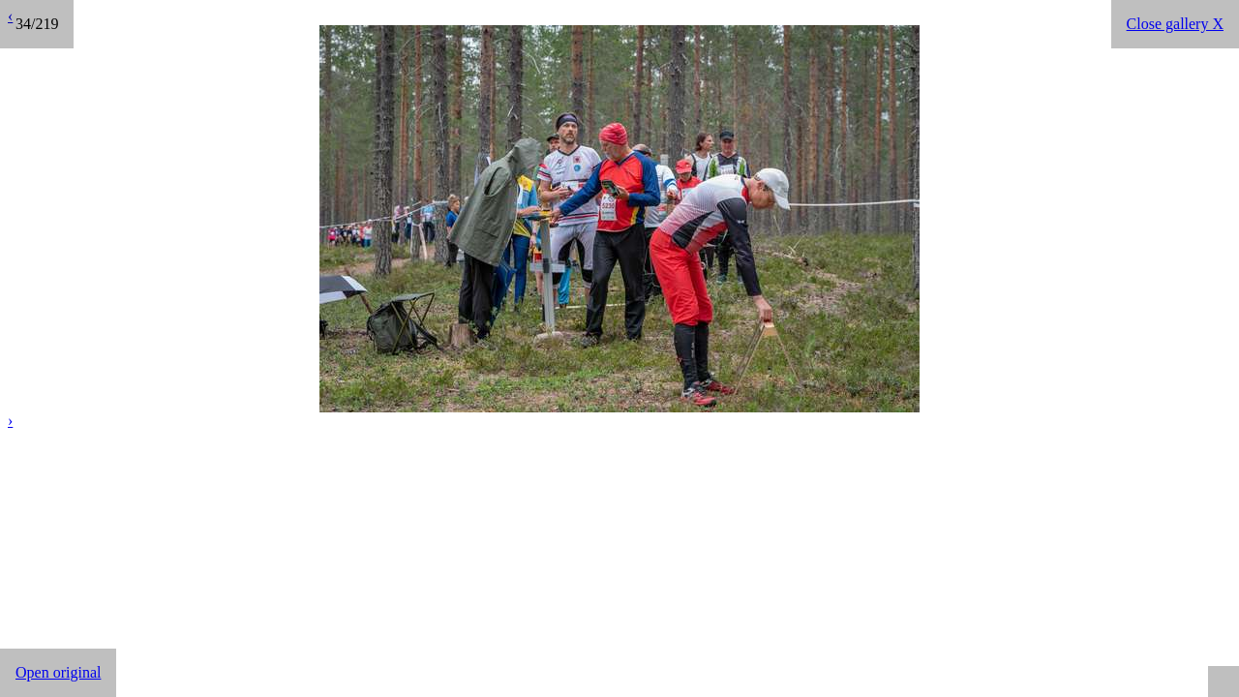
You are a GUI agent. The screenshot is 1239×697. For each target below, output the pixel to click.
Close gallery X (1175, 23)
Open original (58, 672)
